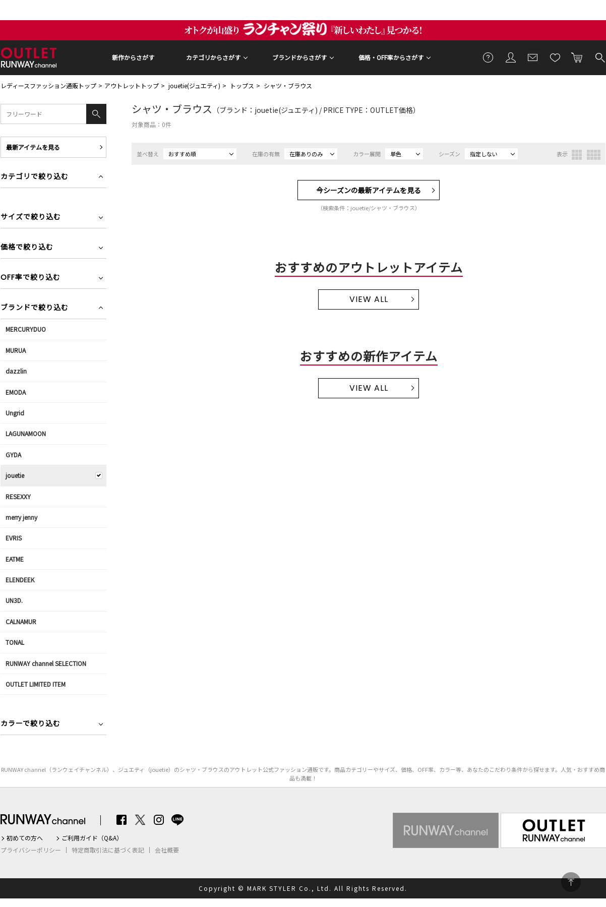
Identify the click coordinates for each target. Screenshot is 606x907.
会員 (511, 57)
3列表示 (577, 155)
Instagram (159, 820)
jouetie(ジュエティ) (194, 85)
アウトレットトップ (131, 85)
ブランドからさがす (299, 57)
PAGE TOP (571, 882)
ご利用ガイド (488, 57)
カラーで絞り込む (30, 724)
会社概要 (167, 850)
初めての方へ (25, 838)
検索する (599, 57)
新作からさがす (133, 57)
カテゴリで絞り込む (35, 177)
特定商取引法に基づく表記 (108, 850)
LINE (177, 820)
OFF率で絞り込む (30, 278)
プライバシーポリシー (31, 850)
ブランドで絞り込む (35, 308)
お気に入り (555, 57)
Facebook (121, 820)
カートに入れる (577, 57)
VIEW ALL (368, 299)
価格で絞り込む (27, 248)
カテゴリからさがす (213, 57)
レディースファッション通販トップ (48, 85)
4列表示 (593, 155)
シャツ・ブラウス (288, 85)
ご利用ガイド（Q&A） (92, 838)
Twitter (140, 820)
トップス (242, 85)
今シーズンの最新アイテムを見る (368, 190)
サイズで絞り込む (31, 217)
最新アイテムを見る (33, 147)
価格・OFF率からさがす (390, 57)
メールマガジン (533, 57)
